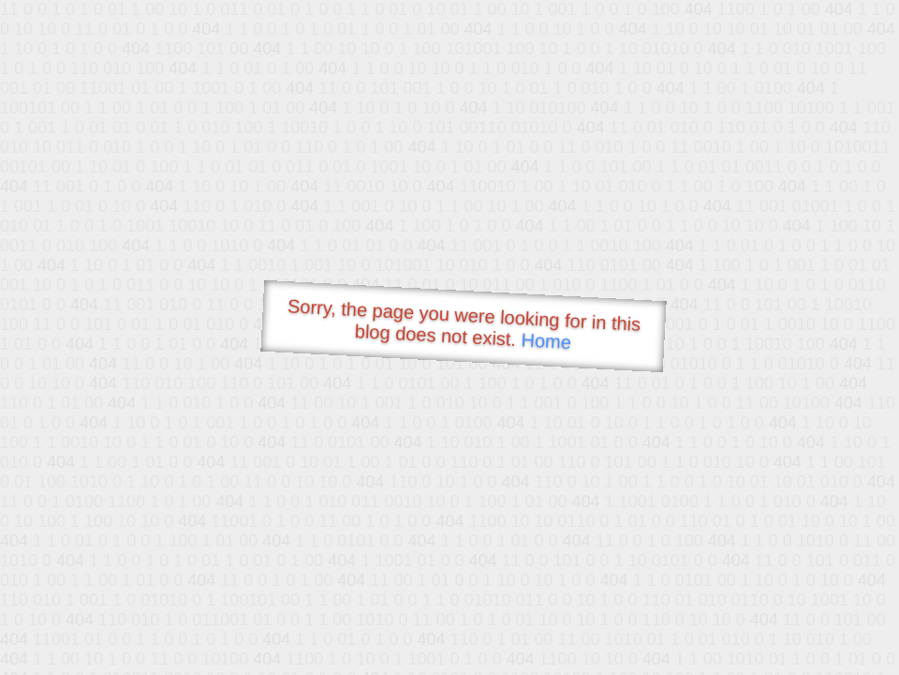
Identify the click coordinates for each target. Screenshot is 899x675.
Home (546, 340)
